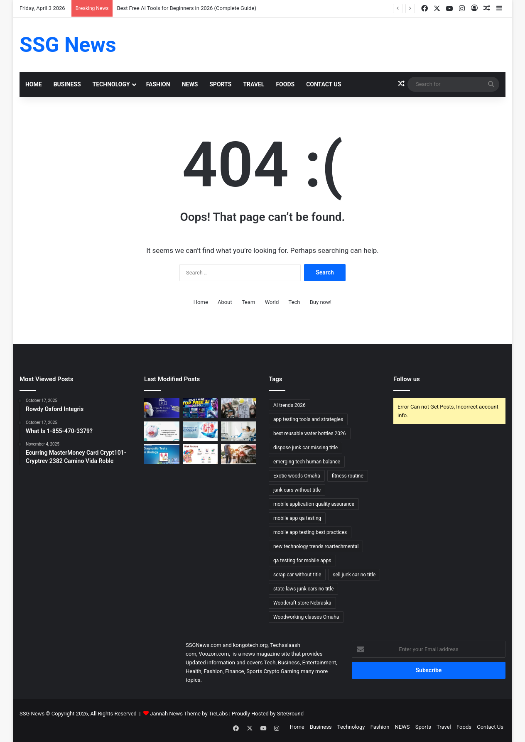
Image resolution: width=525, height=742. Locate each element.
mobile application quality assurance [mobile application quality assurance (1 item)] (313, 504)
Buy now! (320, 302)
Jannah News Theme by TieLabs (189, 713)
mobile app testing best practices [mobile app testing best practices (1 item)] (310, 532)
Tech (294, 302)
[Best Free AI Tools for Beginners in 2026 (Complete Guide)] (200, 408)
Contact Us (323, 84)
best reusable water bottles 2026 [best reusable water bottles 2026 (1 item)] (309, 433)
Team (248, 302)
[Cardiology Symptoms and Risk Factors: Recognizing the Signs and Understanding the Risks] (200, 454)
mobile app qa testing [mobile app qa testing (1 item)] (297, 518)
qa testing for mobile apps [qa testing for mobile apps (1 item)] (302, 560)
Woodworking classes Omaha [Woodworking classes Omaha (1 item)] (306, 617)
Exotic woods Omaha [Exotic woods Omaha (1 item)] (296, 476)
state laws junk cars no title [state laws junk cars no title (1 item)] (303, 589)
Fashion (158, 84)
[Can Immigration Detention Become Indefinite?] (238, 408)
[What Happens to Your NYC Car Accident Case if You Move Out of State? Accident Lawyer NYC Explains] (238, 454)
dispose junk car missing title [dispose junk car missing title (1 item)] (305, 448)
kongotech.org (250, 645)
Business (67, 84)
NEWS (190, 84)
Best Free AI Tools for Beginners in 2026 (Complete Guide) (186, 8)
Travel (253, 84)
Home (33, 84)
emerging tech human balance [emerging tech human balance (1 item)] (306, 462)
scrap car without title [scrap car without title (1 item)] (297, 575)
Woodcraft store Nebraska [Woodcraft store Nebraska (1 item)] (302, 603)
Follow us (406, 379)
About (225, 302)
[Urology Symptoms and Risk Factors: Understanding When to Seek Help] (161, 431)
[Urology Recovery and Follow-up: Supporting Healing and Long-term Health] (238, 431)
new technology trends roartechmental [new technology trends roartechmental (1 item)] (315, 546)
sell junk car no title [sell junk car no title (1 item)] (354, 575)
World (272, 302)
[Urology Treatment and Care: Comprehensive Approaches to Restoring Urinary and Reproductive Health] (200, 431)
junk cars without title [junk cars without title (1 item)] (297, 490)
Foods (285, 84)
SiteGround (290, 713)
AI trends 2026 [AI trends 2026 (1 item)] (289, 405)
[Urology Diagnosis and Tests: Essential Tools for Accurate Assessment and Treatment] (161, 454)
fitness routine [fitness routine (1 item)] (347, 476)
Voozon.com (214, 654)
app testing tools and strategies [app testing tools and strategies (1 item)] (308, 419)
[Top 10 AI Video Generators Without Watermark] (161, 408)
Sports (220, 84)
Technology (111, 84)
